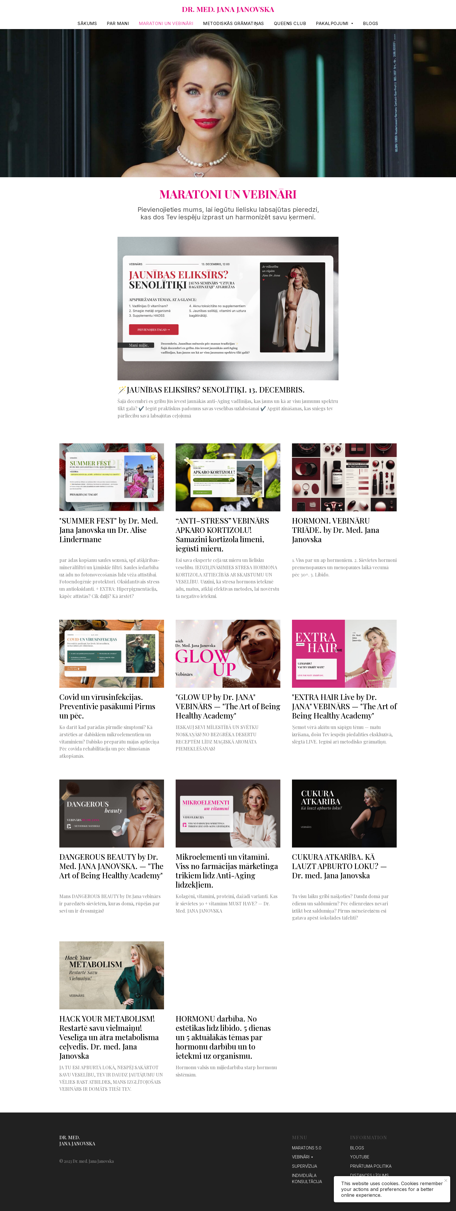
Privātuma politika (370, 1166)
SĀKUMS (87, 23)
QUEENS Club (290, 23)
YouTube (359, 1156)
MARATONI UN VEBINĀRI (166, 23)
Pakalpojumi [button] (333, 23)
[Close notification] (446, 1180)
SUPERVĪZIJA (304, 1166)
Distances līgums (369, 1175)
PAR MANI (118, 23)
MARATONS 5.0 (306, 1147)
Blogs (370, 23)
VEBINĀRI (300, 1156)
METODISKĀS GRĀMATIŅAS (233, 23)
